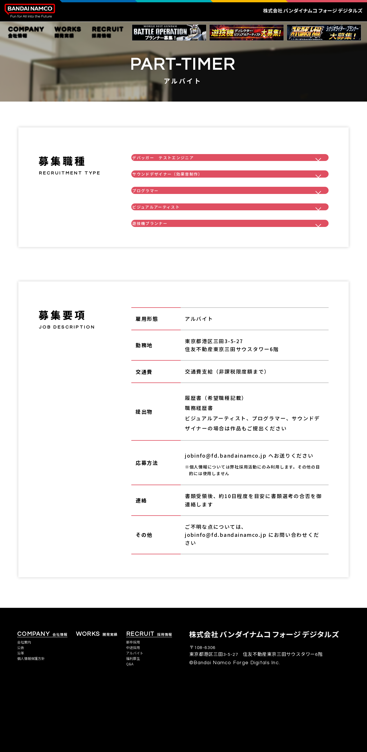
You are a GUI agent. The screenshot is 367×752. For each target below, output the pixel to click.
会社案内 (26, 701)
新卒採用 (135, 701)
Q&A (130, 726)
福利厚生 (135, 720)
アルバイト (137, 713)
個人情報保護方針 (35, 720)
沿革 (21, 713)
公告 (21, 707)
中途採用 (135, 707)
